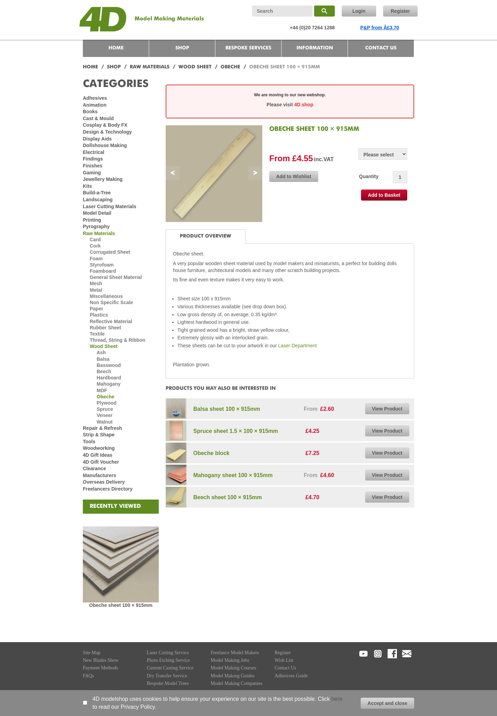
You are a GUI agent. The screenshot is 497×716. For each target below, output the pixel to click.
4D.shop (303, 104)
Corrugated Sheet (110, 252)
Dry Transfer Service (167, 675)
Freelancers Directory (108, 489)
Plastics (99, 315)
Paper (96, 308)
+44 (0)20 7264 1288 (312, 27)
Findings (93, 159)
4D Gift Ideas (98, 455)
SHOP (182, 48)
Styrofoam (102, 265)
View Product (387, 409)
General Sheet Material (116, 277)
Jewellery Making (103, 179)
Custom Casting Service (170, 667)
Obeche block (211, 453)
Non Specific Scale (111, 302)
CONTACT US (381, 48)
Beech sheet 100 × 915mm (227, 497)
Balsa (103, 359)
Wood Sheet (104, 346)
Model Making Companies (236, 683)
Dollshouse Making (105, 145)
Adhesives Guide (291, 675)
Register (400, 11)
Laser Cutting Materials (109, 206)
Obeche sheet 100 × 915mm (120, 605)
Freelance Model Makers (235, 652)
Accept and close (387, 703)
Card (95, 239)
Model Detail (97, 213)
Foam (96, 258)
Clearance (94, 468)
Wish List (283, 660)
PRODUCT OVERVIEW (205, 236)
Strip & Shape (99, 434)
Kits (87, 186)
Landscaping (98, 199)
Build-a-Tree (97, 192)
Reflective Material (111, 321)
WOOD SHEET (195, 67)
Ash (101, 352)
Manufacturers (99, 475)
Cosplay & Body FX (105, 125)
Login (359, 11)
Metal (96, 290)
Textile (97, 334)
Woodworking (99, 448)
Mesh (96, 283)
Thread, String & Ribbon (117, 340)
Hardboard (109, 377)
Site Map (91, 652)
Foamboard (103, 271)
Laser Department (297, 345)
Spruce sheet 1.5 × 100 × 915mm (235, 431)
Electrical (93, 152)
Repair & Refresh (102, 428)
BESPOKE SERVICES (248, 48)
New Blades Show (100, 660)
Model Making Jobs (230, 660)
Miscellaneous (106, 296)
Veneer (105, 415)
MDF (102, 390)
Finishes (93, 165)
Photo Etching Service (168, 660)
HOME (116, 48)
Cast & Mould (98, 118)
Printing (92, 220)
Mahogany (108, 384)
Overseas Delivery (104, 482)
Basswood (109, 365)
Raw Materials (99, 233)
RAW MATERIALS (149, 67)
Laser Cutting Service (168, 652)
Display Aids (97, 139)
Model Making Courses (233, 667)
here (336, 699)
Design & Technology (107, 132)
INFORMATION (314, 48)
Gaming (92, 172)
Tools (89, 441)
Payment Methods (100, 667)
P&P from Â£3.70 (379, 27)
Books (90, 111)
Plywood (107, 403)
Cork (95, 246)
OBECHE (230, 67)
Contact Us (285, 667)
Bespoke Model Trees (168, 683)
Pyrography (96, 226)
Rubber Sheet (105, 327)
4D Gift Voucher (101, 462)
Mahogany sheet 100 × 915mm (233, 475)
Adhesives (95, 98)
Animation (94, 105)
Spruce (105, 409)
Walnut (105, 422)
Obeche (105, 396)
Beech (104, 371)
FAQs (88, 675)
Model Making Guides (232, 675)
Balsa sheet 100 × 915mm (226, 409)
